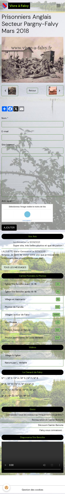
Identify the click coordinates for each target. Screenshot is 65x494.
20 (34, 389)
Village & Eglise (13, 355)
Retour (32, 90)
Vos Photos (32, 322)
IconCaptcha (27, 220)
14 (6, 389)
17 (27, 389)
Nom (4, 118)
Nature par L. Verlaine (16, 362)
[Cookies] (6, 487)
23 (20, 395)
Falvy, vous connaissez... (51, 430)
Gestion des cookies (32, 489)
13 (33, 384)
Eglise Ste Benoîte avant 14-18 (32, 284)
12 (26, 384)
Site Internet (8, 144)
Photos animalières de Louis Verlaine (32, 337)
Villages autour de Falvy (32, 315)
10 (11, 384)
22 (12, 395)
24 (28, 395)
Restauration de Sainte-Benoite (47, 420)
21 (6, 395)
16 (20, 389)
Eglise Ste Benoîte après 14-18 (32, 292)
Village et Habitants (32, 299)
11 (19, 384)
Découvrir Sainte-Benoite (50, 425)
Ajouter (9, 227)
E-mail (5, 131)
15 (13, 389)
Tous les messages (15, 267)
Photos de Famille (32, 307)
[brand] (16, 6)
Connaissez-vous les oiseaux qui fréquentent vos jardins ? (34, 414)
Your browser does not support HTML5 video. (32, 457)
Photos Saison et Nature (32, 330)
